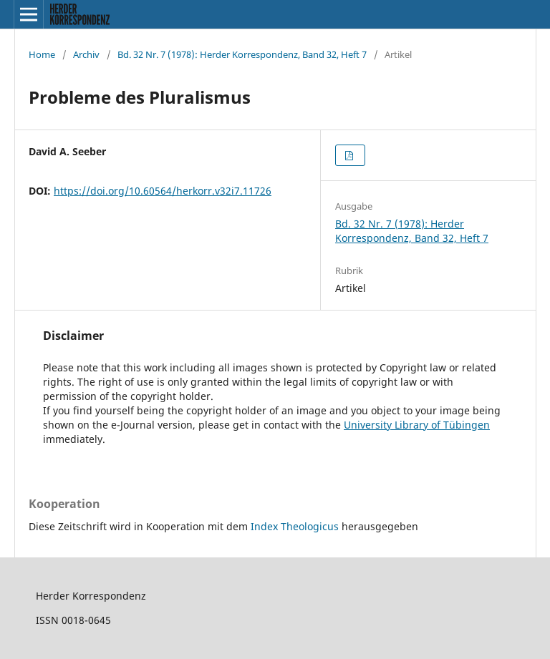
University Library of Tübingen (417, 424)
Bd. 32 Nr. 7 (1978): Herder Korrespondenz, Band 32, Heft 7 (242, 54)
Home (42, 54)
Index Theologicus (296, 526)
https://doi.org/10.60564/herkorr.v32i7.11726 (162, 190)
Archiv (86, 54)
